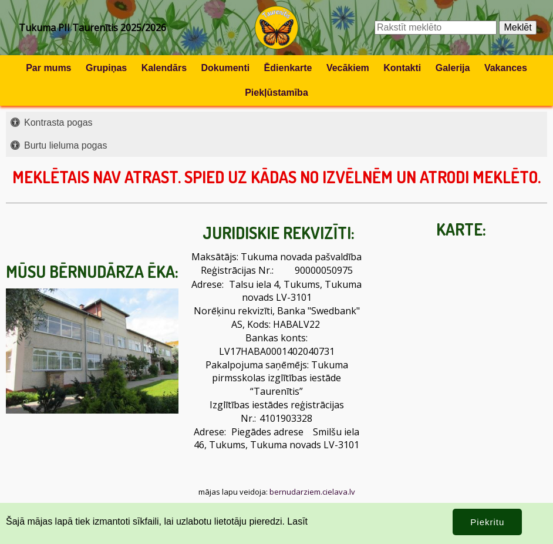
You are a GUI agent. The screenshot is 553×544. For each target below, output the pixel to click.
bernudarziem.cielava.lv (312, 491)
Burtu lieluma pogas (65, 145)
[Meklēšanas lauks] (436, 28)
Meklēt (517, 27)
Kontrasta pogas (58, 122)
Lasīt (297, 521)
